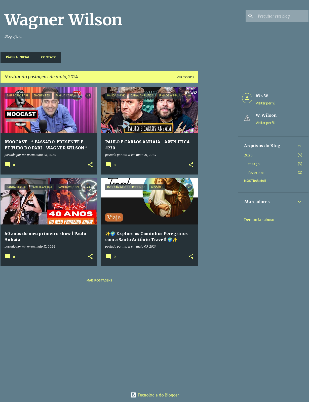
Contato (47, 57)
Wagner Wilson (63, 20)
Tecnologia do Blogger (154, 395)
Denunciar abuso (259, 219)
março (254, 164)
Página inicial (16, 57)
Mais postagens (99, 280)
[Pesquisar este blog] (282, 16)
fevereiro (256, 172)
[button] (90, 165)
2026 (248, 155)
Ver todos (185, 77)
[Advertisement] (218, 162)
